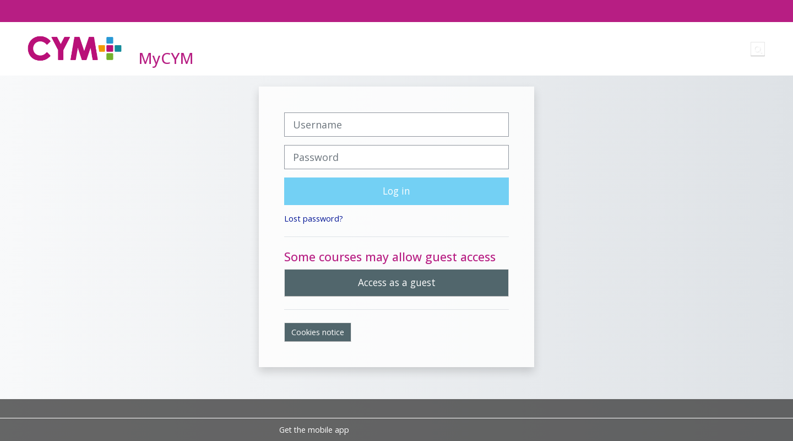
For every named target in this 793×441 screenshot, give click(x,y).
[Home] (75, 48)
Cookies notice (317, 332)
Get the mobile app (314, 429)
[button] (758, 49)
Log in (396, 190)
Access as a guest (397, 282)
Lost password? (313, 218)
